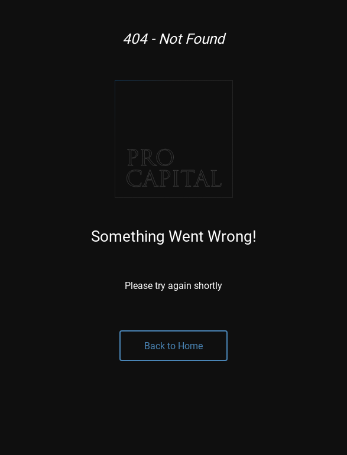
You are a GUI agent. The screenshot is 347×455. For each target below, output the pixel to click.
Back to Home (173, 345)
